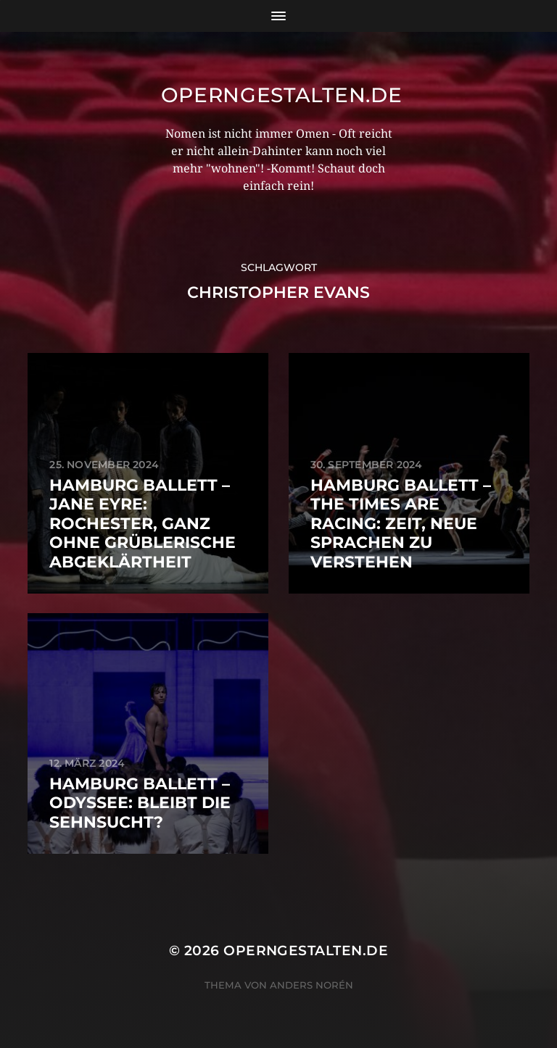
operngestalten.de (282, 95)
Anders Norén (311, 985)
